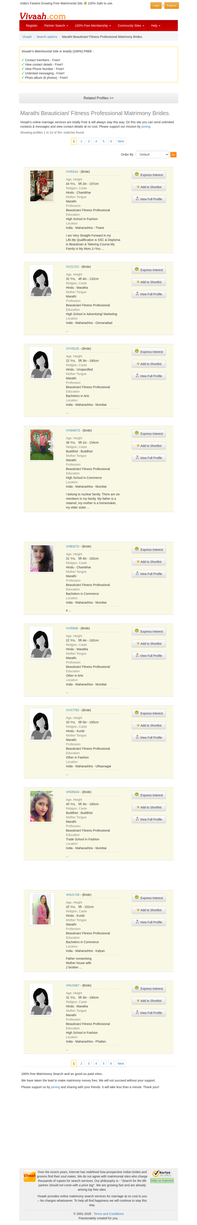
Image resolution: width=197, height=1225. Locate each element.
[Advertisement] (104, 526)
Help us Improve (162, 1180)
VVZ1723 (72, 266)
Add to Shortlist (148, 187)
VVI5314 (72, 171)
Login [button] (156, 5)
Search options (47, 37)
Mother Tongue (76, 197)
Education (73, 214)
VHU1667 (72, 985)
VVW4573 (73, 430)
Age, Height (74, 179)
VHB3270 (72, 546)
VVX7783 (72, 710)
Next (121, 141)
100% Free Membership (93, 25)
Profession (73, 206)
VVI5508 (72, 628)
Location (72, 223)
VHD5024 (72, 792)
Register (32, 25)
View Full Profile (149, 199)
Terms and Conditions (109, 1214)
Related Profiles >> (98, 98)
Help (156, 25)
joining (145, 126)
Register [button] (172, 5)
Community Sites (131, 25)
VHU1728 (72, 894)
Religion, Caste (76, 188)
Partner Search (56, 25)
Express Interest (149, 174)
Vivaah (27, 37)
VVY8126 (72, 348)
